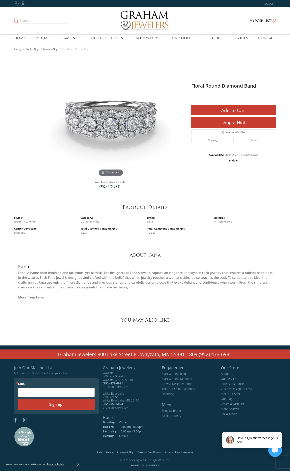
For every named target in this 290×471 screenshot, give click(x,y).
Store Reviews (230, 409)
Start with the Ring (174, 374)
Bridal (42, 38)
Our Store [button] (211, 38)
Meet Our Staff (230, 394)
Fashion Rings (32, 49)
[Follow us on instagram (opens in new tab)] (23, 3)
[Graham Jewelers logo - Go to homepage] (145, 20)
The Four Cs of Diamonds (178, 389)
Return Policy (105, 452)
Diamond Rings (50, 49)
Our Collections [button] (108, 38)
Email (22, 383)
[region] (110, 117)
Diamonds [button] (69, 38)
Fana (150, 221)
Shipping (212, 140)
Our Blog (227, 399)
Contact (267, 38)
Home (20, 38)
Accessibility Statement (179, 452)
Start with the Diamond (177, 379)
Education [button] (179, 38)
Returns (255, 140)
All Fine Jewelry (171, 416)
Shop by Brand (171, 411)
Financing (168, 394)
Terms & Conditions (149, 452)
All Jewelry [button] (147, 38)
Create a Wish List (232, 404)
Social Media (229, 414)
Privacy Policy (125, 452)
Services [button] (239, 38)
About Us (227, 374)
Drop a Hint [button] (234, 122)
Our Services (229, 379)
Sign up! (56, 404)
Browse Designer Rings (177, 384)
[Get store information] (116, 387)
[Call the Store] (113, 383)
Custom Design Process (236, 389)
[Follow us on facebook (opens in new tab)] (16, 3)
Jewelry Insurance (232, 384)
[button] (269, 3)
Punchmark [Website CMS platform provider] (152, 465)
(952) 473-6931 (109, 186)
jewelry (18, 49)
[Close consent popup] (78, 464)
